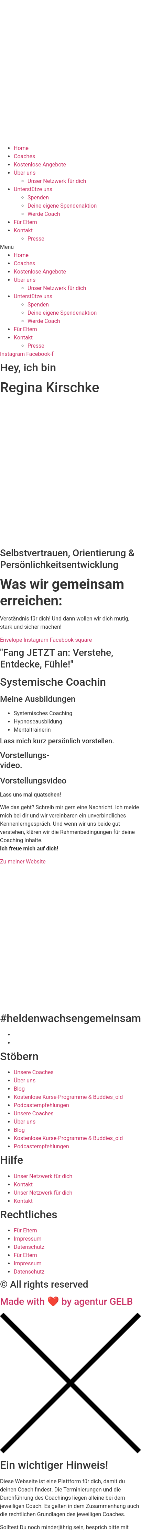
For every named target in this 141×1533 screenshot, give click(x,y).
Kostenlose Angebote (40, 164)
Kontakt (23, 230)
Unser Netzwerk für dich (57, 181)
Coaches (24, 156)
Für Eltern (25, 222)
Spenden (38, 197)
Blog (19, 1088)
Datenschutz (29, 1247)
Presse (36, 238)
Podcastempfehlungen (41, 1105)
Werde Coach (44, 214)
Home (21, 148)
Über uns (24, 173)
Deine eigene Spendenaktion (62, 205)
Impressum (28, 1238)
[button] (70, 247)
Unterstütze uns (33, 189)
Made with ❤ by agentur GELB (66, 1301)
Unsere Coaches (34, 1072)
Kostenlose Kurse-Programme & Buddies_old (68, 1097)
